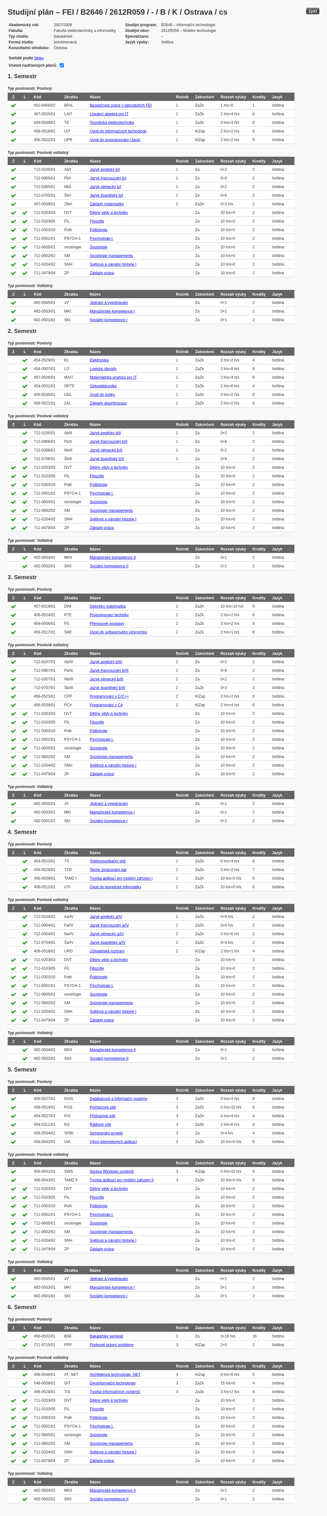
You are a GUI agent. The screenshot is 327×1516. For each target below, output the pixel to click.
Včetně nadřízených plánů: (33, 65)
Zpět (312, 11)
